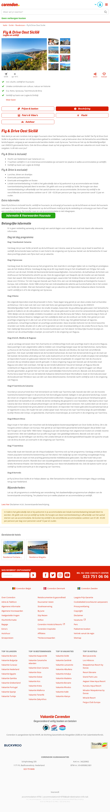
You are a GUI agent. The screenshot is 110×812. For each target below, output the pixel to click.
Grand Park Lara (90, 676)
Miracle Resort (89, 697)
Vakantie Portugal (9, 687)
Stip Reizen (42, 615)
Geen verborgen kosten (14, 18)
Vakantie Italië (62, 691)
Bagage (5, 624)
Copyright (78, 611)
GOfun (41, 620)
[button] (28, 215)
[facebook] (45, 575)
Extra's (5, 628)
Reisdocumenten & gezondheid (52, 597)
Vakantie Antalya (63, 673)
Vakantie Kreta (35, 685)
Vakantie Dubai (35, 676)
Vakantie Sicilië (62, 655)
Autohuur (6, 633)
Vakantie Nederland (10, 669)
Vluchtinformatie (9, 620)
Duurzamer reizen (46, 602)
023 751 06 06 (95, 576)
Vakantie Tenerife (36, 694)
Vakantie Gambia (9, 678)
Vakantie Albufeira (64, 669)
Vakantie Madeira (63, 678)
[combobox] (55, 12)
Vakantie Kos (34, 681)
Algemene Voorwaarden (12, 611)
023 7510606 (29, 769)
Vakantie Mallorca (37, 690)
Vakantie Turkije (9, 696)
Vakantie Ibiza (35, 672)
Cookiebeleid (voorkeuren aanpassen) (91, 602)
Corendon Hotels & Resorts (50, 624)
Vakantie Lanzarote (64, 664)
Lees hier (5, 504)
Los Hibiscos (88, 660)
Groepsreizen (7, 637)
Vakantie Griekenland (11, 682)
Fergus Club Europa (91, 702)
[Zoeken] (105, 12)
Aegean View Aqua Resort (94, 681)
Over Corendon (8, 597)
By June (41, 611)
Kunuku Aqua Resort (92, 685)
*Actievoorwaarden (46, 637)
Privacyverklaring (81, 606)
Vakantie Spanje (9, 691)
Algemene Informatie (11, 606)
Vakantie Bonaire (9, 655)
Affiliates (41, 633)
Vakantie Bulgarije (9, 660)
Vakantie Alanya (63, 696)
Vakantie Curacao (9, 664)
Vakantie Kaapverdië (38, 655)
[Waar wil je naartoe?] (55, 12)
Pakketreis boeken (82, 628)
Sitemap (77, 637)
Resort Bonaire (89, 672)
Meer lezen (11, 99)
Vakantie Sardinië (63, 660)
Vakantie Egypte (9, 673)
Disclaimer (78, 615)
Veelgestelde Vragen (11, 615)
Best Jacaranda (89, 655)
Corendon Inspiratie (47, 628)
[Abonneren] (33, 575)
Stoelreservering (45, 606)
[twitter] (53, 575)
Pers (76, 624)
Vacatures (78, 620)
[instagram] (60, 575)
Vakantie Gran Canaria (38, 667)
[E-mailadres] (16, 575)
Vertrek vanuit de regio (84, 633)
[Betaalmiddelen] (12, 745)
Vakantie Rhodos (63, 687)
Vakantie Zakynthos (37, 699)
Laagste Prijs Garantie (83, 597)
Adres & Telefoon (9, 602)
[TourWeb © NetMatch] (55, 792)
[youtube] (67, 575)
